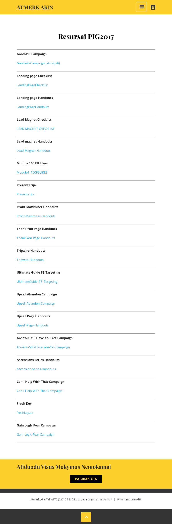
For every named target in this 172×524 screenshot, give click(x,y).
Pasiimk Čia (86, 479)
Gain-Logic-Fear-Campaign (35, 434)
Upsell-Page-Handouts (33, 325)
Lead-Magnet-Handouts (34, 150)
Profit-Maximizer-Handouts (36, 216)
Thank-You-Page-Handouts (36, 238)
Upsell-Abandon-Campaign (36, 303)
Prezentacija (25, 194)
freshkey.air (25, 413)
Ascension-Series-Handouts (36, 369)
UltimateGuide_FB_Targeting (37, 282)
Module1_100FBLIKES (32, 172)
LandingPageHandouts (33, 107)
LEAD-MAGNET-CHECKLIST (35, 129)
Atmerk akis (35, 7)
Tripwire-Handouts (30, 260)
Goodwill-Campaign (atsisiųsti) (38, 63)
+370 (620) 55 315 (62, 499)
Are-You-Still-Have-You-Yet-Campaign (43, 347)
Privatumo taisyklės (129, 499)
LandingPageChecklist (32, 85)
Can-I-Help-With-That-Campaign (39, 391)
